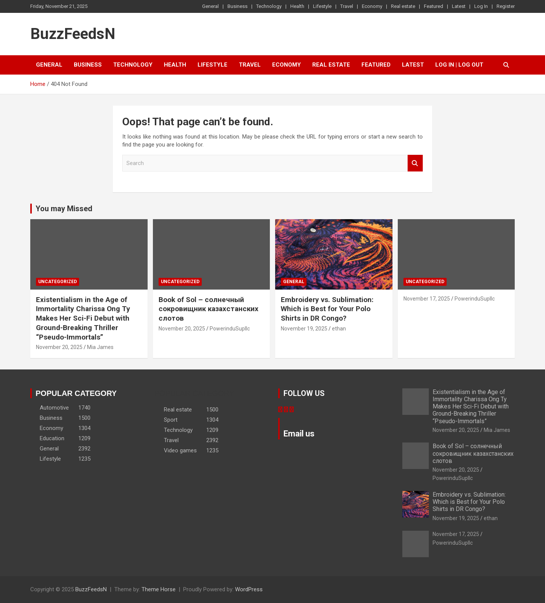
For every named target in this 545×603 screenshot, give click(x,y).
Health (297, 6)
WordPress (249, 589)
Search (415, 163)
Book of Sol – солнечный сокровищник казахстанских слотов (208, 309)
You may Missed (64, 208)
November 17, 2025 (426, 299)
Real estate (403, 6)
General (210, 6)
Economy (372, 6)
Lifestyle (322, 6)
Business (237, 6)
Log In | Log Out (459, 64)
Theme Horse (159, 589)
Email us (299, 433)
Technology (269, 6)
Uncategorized (57, 281)
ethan (339, 329)
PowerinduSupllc (230, 329)
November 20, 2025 (59, 347)
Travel (346, 6)
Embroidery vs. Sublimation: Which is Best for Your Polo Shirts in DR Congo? (327, 309)
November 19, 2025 (304, 329)
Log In (481, 6)
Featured (433, 6)
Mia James (100, 347)
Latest (459, 6)
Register (506, 6)
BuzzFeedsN (72, 34)
